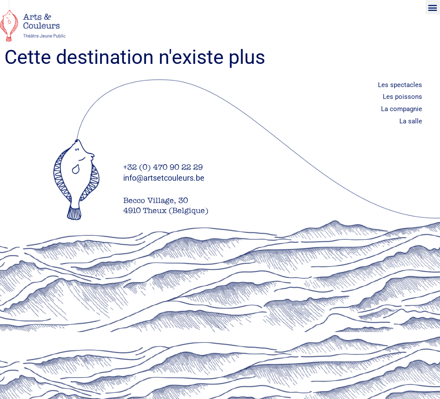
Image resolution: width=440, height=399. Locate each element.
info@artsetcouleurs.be (163, 177)
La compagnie (401, 109)
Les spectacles (400, 85)
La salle (410, 121)
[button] (433, 7)
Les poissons (402, 97)
